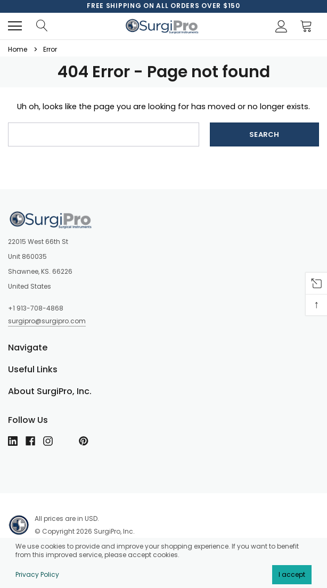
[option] (163, 6)
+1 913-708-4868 (35, 308)
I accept (292, 574)
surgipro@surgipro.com (47, 320)
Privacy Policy (37, 574)
